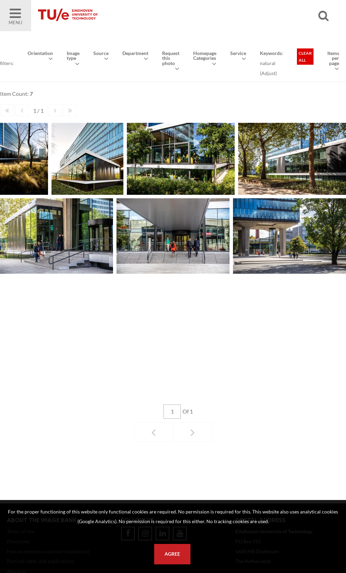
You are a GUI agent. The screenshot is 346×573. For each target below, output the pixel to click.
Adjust (268, 73)
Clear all (305, 56)
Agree (172, 554)
